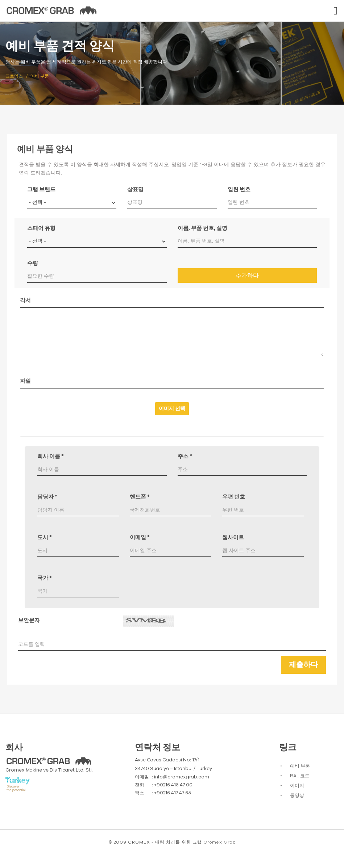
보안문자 (29, 620)
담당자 (47, 497)
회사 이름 (50, 456)
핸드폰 (140, 497)
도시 (44, 537)
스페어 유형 (41, 228)
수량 (32, 263)
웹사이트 (233, 537)
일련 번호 (239, 189)
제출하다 (303, 664)
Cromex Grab (219, 842)
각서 (25, 300)
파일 (25, 381)
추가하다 (247, 275)
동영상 (297, 795)
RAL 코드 (300, 776)
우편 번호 (233, 497)
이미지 (297, 785)
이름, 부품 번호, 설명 (202, 228)
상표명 (135, 189)
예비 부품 (300, 766)
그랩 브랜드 (41, 189)
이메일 (140, 537)
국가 (44, 578)
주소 (185, 456)
